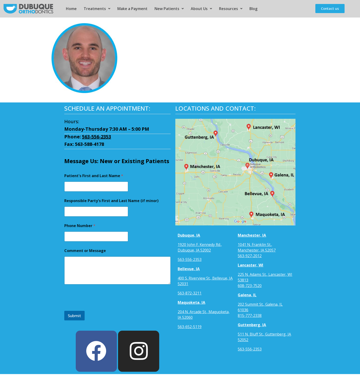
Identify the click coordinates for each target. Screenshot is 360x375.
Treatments (97, 8)
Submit (74, 315)
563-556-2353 (96, 136)
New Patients (169, 8)
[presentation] (99, 307)
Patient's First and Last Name (93, 176)
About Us (201, 8)
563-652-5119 (190, 326)
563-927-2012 (250, 255)
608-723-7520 (250, 285)
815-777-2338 (250, 315)
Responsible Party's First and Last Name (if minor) (111, 201)
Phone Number (79, 226)
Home (71, 8)
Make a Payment (132, 8)
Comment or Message (85, 251)
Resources (230, 8)
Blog (253, 8)
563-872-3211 (190, 293)
